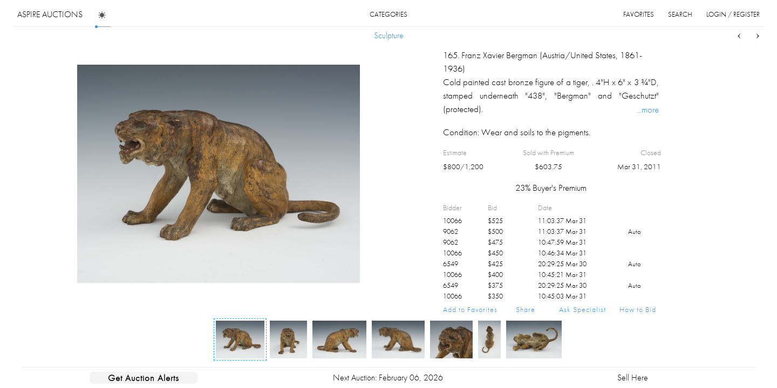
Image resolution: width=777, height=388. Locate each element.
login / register (733, 14)
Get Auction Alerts (143, 378)
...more (648, 109)
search (680, 14)
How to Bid (637, 309)
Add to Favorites (470, 309)
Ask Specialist (582, 309)
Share (525, 309)
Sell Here (632, 377)
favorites (638, 14)
